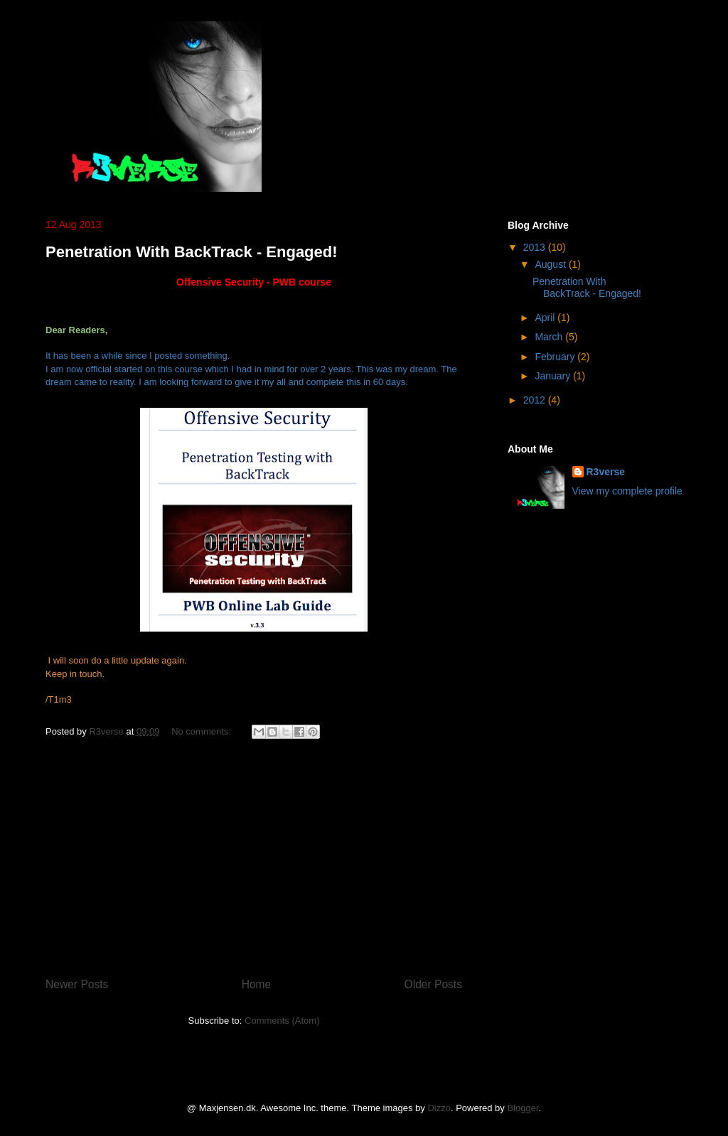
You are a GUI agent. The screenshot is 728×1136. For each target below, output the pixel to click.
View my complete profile (627, 491)
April (546, 317)
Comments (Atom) (282, 1020)
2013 (535, 247)
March (550, 336)
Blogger (522, 1108)
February (556, 356)
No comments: (202, 731)
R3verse (606, 471)
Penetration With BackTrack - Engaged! (192, 252)
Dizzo (439, 1108)
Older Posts (433, 984)
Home (257, 984)
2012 (535, 400)
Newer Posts (77, 984)
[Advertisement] (253, 851)
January (554, 376)
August (551, 264)
